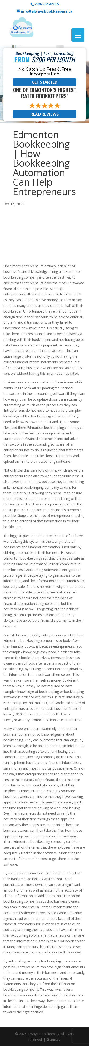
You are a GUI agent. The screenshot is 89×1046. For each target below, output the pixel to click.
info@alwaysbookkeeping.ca (46, 11)
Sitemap (53, 1039)
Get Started (44, 82)
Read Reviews (44, 114)
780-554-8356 (46, 4)
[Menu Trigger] (77, 35)
